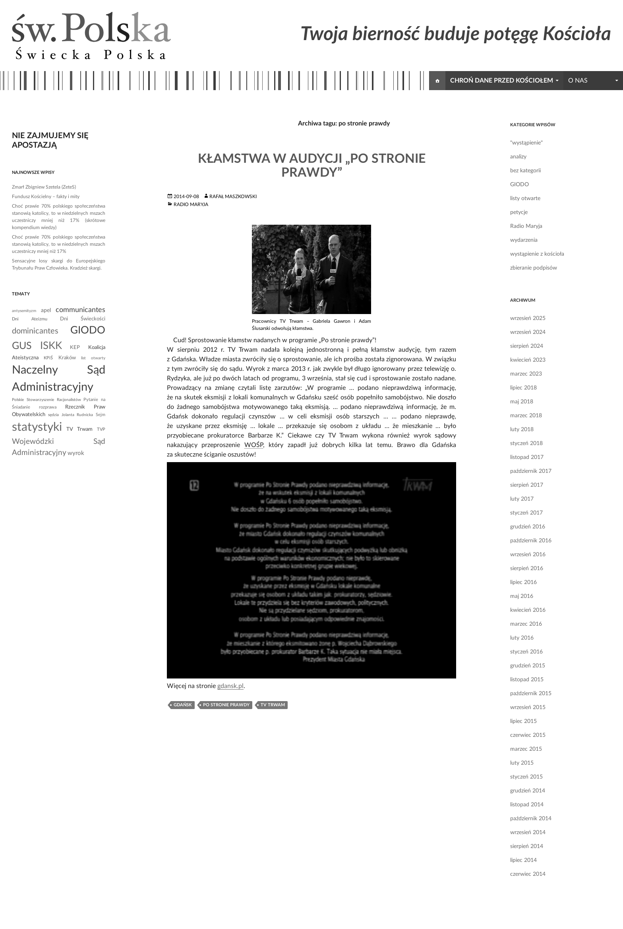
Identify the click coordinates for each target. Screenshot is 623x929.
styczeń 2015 (526, 777)
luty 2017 (522, 499)
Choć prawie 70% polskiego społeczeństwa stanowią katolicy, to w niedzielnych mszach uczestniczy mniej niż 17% (58, 244)
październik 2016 (530, 541)
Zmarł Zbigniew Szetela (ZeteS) (44, 187)
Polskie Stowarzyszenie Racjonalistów (46, 400)
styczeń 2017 (526, 513)
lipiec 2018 (523, 388)
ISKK (51, 346)
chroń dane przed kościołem (501, 80)
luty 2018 (522, 429)
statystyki (37, 427)
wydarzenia (524, 240)
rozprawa (47, 407)
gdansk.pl (230, 686)
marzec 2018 (526, 415)
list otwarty (93, 358)
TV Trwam (273, 705)
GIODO (519, 184)
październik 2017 (530, 471)
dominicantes (35, 331)
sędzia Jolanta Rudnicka (70, 415)
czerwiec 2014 (528, 874)
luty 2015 (522, 763)
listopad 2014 (527, 805)
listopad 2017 (527, 457)
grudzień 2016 (527, 527)
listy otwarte (525, 198)
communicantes (80, 309)
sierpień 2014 (526, 846)
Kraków (67, 357)
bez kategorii (525, 170)
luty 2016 (522, 638)
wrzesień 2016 (528, 554)
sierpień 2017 (526, 485)
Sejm (100, 414)
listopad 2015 (527, 679)
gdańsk (183, 705)
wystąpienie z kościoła (537, 254)
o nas (578, 80)
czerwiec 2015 (528, 735)
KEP (75, 347)
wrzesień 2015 (528, 707)
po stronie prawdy (226, 705)
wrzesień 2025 (528, 318)
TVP (101, 429)
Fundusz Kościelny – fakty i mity (45, 196)
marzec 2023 (526, 374)
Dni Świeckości (82, 318)
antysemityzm (24, 311)
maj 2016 (521, 596)
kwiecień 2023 (528, 360)
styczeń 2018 (526, 443)
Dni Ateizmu (29, 319)
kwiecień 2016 (528, 610)
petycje (519, 212)
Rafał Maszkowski (233, 196)
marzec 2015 (526, 749)
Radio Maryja (191, 204)
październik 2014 (530, 818)
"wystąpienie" (526, 143)
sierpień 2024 (526, 346)
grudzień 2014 (527, 791)
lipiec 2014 (523, 860)
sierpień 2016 (526, 568)
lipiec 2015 (523, 721)
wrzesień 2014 (528, 832)
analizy (518, 157)
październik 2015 (530, 693)
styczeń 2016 (526, 652)
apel (46, 310)
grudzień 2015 (527, 666)
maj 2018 (521, 402)
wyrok (76, 453)
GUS (22, 346)
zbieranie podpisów (533, 268)
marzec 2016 (526, 624)
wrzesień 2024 (528, 332)
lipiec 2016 (523, 582)
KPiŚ (48, 358)
